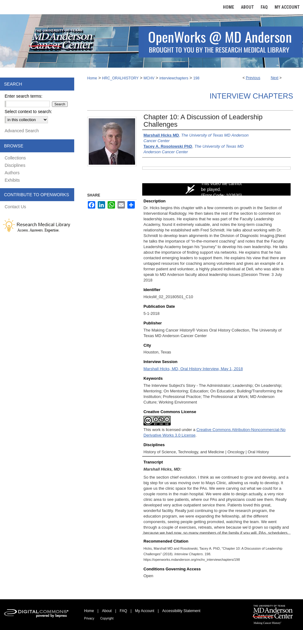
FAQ (123, 611)
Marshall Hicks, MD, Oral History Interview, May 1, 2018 (193, 368)
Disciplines (15, 165)
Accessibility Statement (181, 611)
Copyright (106, 618)
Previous (253, 78)
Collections (15, 157)
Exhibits (12, 180)
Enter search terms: (23, 96)
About (107, 611)
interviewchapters (174, 78)
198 (196, 78)
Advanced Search (22, 130)
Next (275, 78)
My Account (144, 611)
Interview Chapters (251, 96)
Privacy (89, 618)
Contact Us (15, 206)
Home (92, 78)
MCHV (148, 78)
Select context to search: (28, 111)
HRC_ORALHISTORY (120, 78)
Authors (12, 172)
